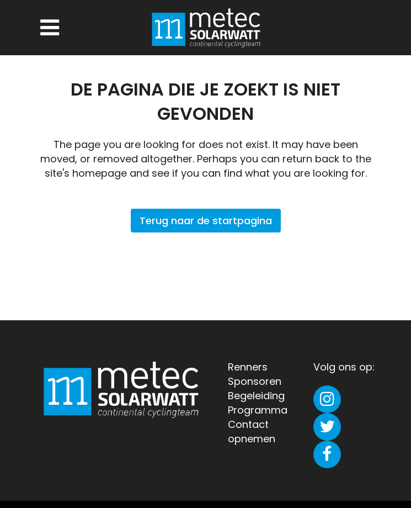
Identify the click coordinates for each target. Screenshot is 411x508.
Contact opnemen (251, 431)
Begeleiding (256, 396)
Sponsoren (254, 381)
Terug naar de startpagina (206, 220)
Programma (257, 410)
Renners (248, 367)
